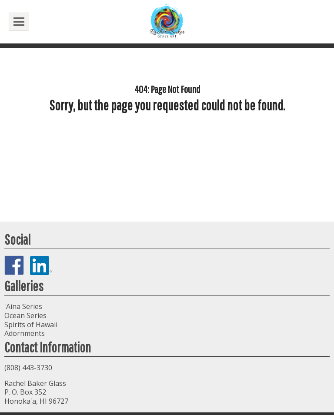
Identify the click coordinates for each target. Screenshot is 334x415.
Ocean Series (25, 315)
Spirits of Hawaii (30, 324)
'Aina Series (23, 306)
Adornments (24, 333)
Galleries (23, 286)
